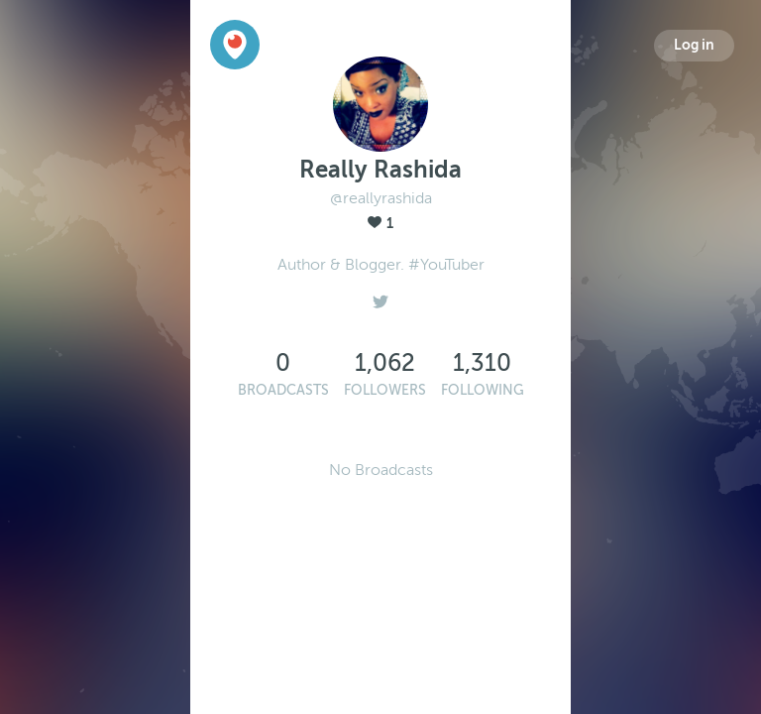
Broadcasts (283, 390)
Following (482, 390)
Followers (385, 390)
